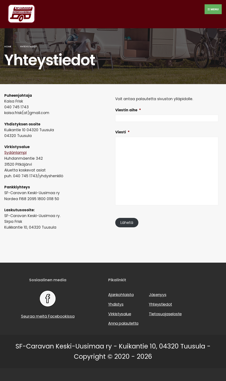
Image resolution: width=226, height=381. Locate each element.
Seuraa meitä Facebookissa (48, 304)
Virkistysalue (119, 314)
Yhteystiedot (160, 304)
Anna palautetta (123, 323)
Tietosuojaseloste (165, 314)
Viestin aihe (128, 110)
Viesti (122, 132)
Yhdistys (115, 304)
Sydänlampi (15, 152)
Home (7, 46)
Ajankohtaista (120, 294)
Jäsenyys (157, 294)
